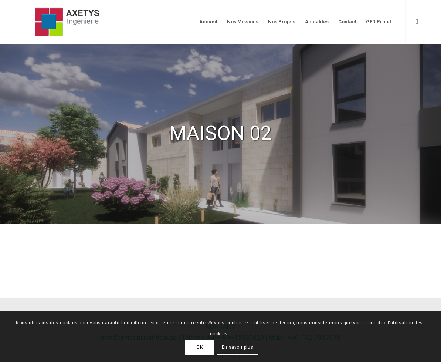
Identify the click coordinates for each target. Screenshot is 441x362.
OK (199, 347)
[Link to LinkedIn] (417, 21)
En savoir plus (237, 347)
